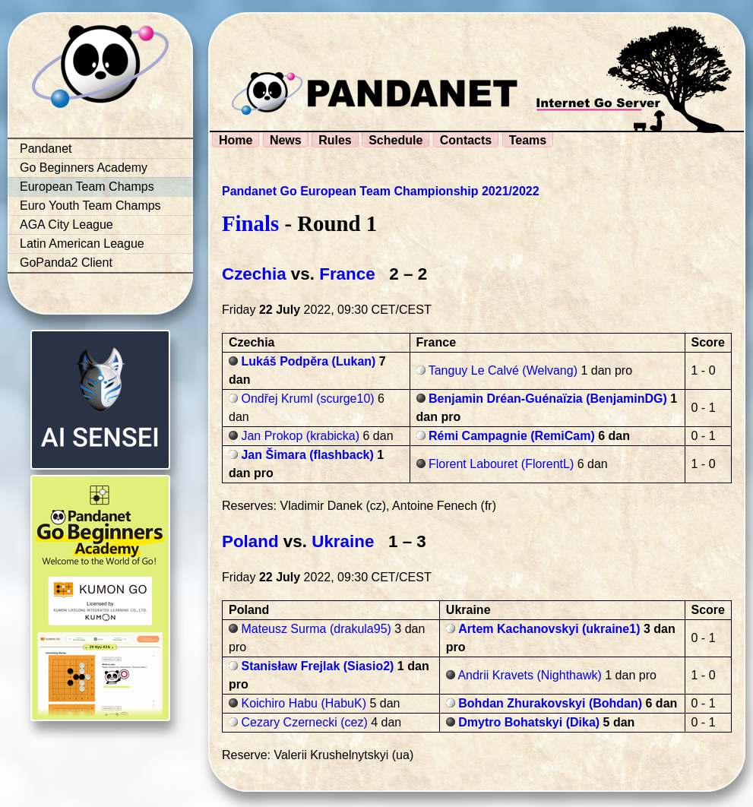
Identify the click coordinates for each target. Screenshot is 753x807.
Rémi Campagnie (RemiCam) (512, 435)
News (286, 140)
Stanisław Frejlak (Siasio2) (317, 666)
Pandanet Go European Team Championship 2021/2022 (380, 191)
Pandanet (46, 148)
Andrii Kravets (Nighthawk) (529, 675)
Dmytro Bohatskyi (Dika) (529, 722)
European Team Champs (87, 186)
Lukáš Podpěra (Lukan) (308, 361)
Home (235, 140)
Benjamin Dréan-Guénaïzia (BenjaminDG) (548, 398)
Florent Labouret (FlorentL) (501, 463)
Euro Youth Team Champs (90, 205)
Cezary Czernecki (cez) (304, 722)
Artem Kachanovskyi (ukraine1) (549, 628)
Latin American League (82, 243)
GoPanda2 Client (66, 262)
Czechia (254, 273)
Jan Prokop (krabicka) (300, 435)
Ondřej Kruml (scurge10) (307, 398)
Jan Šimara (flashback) (307, 454)
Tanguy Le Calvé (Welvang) (503, 370)
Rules (335, 140)
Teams (528, 140)
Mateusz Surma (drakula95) (316, 628)
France (347, 273)
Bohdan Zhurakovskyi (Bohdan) (550, 703)
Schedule (395, 140)
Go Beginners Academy (83, 167)
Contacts (466, 140)
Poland (250, 541)
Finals (250, 223)
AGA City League (66, 224)
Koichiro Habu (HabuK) (303, 703)
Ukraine (343, 541)
